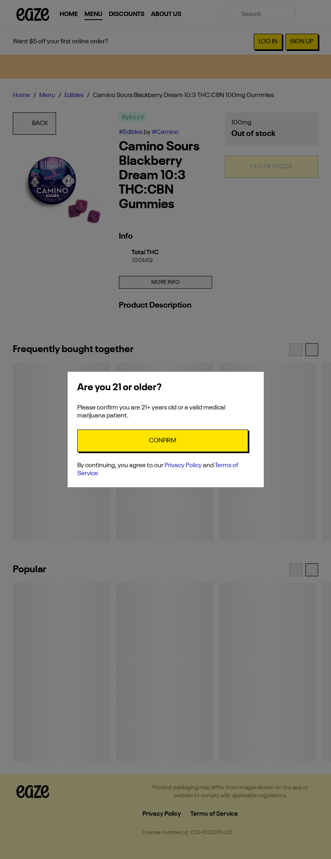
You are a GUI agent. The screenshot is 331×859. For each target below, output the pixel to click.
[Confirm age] (162, 441)
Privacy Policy (183, 465)
